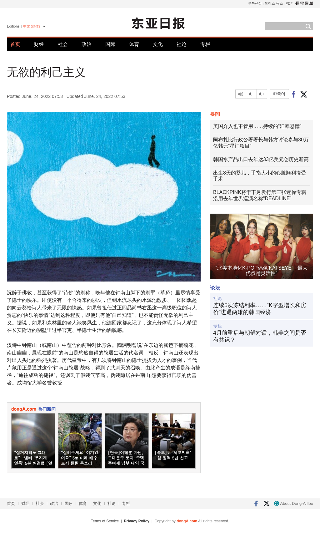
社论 (182, 44)
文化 (158, 44)
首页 (15, 44)
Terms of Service (105, 521)
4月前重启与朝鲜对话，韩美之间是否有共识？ (259, 336)
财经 (39, 44)
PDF (289, 3)
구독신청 (255, 3)
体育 (134, 44)
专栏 (205, 44)
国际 (110, 44)
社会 (63, 44)
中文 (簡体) (31, 26)
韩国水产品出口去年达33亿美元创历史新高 (261, 159)
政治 (87, 44)
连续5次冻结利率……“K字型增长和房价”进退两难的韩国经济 (259, 308)
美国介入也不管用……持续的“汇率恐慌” (257, 126)
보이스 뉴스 (274, 3)
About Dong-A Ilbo (293, 503)
